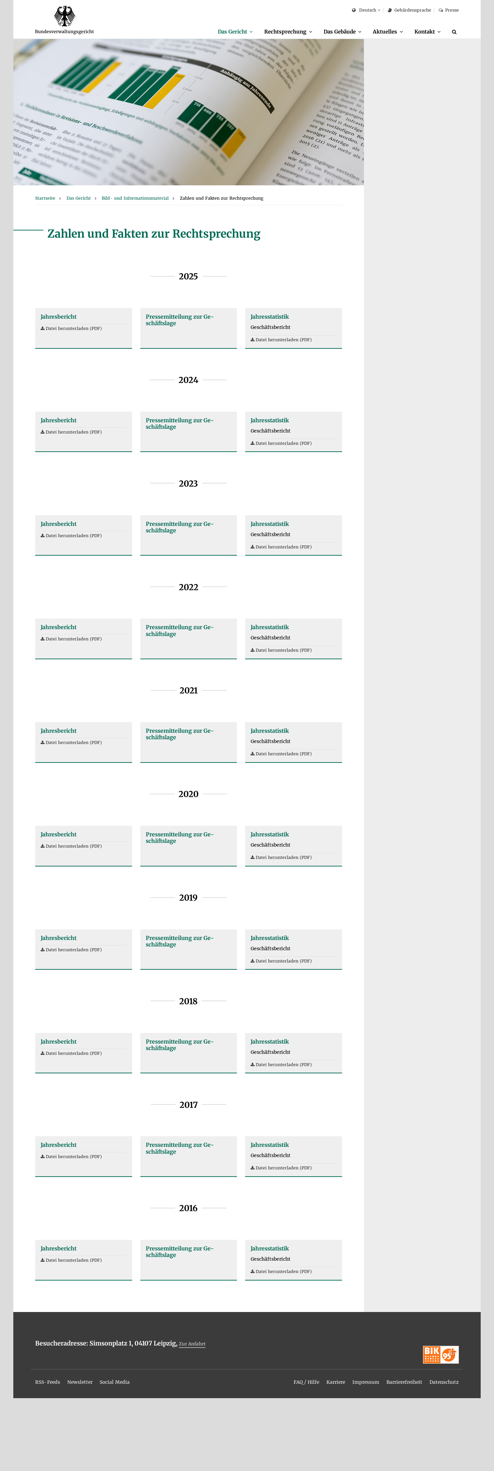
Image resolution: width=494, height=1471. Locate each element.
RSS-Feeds (50, 1454)
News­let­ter (87, 1454)
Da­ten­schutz (441, 1454)
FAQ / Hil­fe (286, 1454)
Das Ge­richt (216, 31)
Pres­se (449, 10)
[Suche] (455, 32)
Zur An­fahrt (194, 1423)
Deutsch (364, 10)
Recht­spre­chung (273, 31)
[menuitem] (220, 32)
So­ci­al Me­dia (126, 1454)
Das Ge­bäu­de (331, 31)
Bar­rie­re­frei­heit (396, 1454)
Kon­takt (422, 31)
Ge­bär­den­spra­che (409, 10)
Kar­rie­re (319, 1454)
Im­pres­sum (352, 1454)
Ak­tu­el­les (380, 31)
